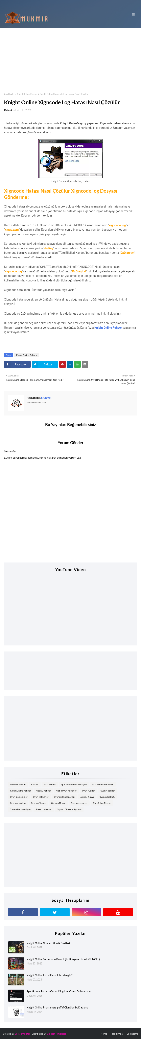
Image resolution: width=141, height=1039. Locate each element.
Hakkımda (117, 1033)
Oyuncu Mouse (58, 803)
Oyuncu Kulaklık (18, 803)
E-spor (35, 784)
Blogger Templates (56, 1033)
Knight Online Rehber (27, 93)
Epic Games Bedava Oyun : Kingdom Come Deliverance (59, 991)
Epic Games (50, 784)
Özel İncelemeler (79, 803)
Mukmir (8, 110)
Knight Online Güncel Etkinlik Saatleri (48, 943)
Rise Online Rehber (102, 803)
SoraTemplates (22, 1033)
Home (104, 1033)
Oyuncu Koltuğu (107, 796)
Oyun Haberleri (107, 790)
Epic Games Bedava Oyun (74, 784)
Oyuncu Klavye (87, 796)
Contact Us (132, 1033)
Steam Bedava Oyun (20, 809)
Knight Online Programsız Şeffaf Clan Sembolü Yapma (58, 1007)
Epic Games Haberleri (103, 784)
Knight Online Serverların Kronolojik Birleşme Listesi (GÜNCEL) (63, 959)
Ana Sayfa (9, 93)
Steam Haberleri (44, 809)
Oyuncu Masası (38, 803)
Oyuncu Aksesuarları (64, 796)
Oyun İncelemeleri (19, 796)
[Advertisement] (70, 58)
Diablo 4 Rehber (18, 784)
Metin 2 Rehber (43, 790)
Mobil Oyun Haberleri (66, 790)
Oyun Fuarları (88, 790)
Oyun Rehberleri (41, 796)
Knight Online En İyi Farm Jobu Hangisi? (49, 975)
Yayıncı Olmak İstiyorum (69, 809)
